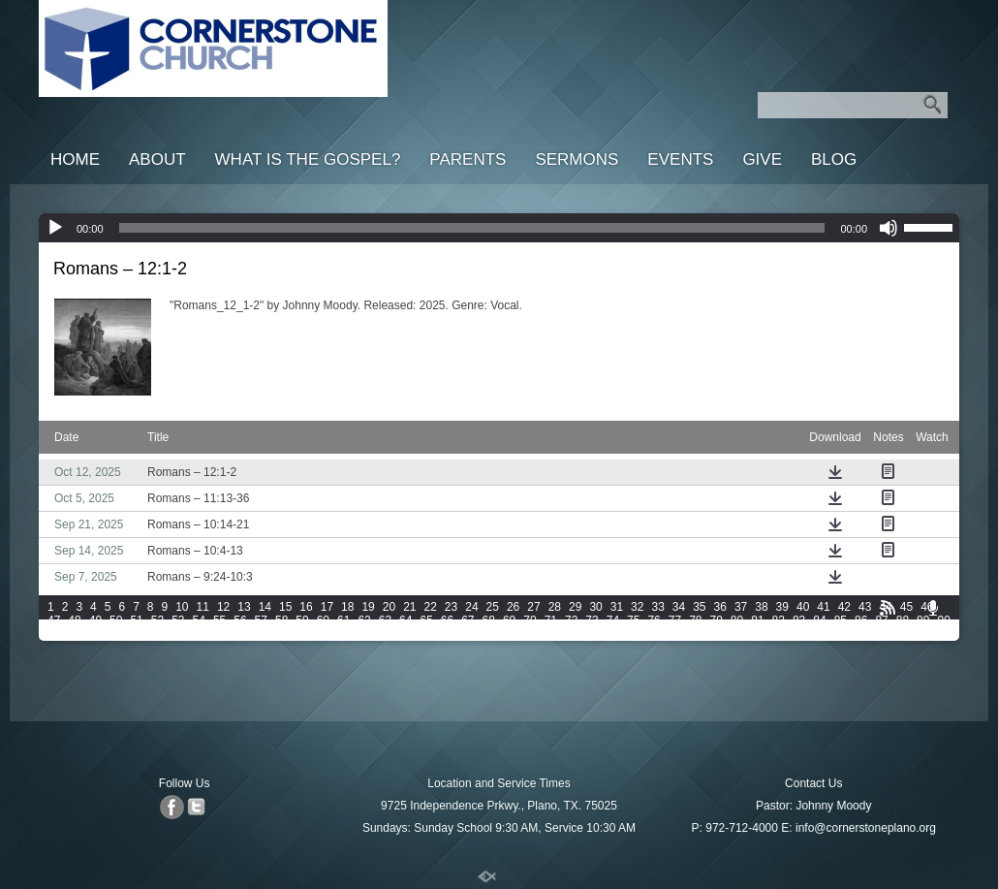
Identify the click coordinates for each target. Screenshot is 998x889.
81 (757, 620)
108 (460, 634)
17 (327, 607)
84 (819, 620)
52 (157, 620)
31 (616, 607)
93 (95, 634)
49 (95, 620)
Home (75, 159)
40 (802, 607)
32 (637, 607)
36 (720, 607)
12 (223, 607)
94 (115, 634)
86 (861, 620)
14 (265, 607)
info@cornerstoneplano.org (865, 828)
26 (513, 607)
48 (74, 620)
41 (823, 607)
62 (364, 620)
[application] (499, 227)
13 (243, 607)
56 (240, 620)
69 (509, 620)
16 (305, 607)
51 (136, 620)
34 (678, 607)
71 (551, 620)
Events (680, 159)
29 (575, 607)
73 (591, 620)
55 (219, 620)
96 (157, 634)
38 (761, 607)
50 (115, 620)
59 (302, 620)
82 (778, 620)
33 (657, 607)
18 (347, 607)
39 (782, 607)
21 (409, 607)
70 (529, 620)
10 (181, 607)
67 (467, 620)
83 (799, 620)
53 (178, 620)
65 (426, 620)
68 (489, 620)
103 (324, 634)
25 (492, 607)
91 (53, 634)
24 (471, 607)
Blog (834, 159)
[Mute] (888, 228)
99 (219, 634)
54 (199, 620)
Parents (467, 159)
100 (243, 634)
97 (178, 634)
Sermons (576, 159)
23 (451, 607)
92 (74, 634)
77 (675, 620)
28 (554, 607)
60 (323, 620)
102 (297, 634)
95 (136, 634)
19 (367, 607)
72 (571, 620)
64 (405, 620)
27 (533, 607)
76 (653, 620)
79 (716, 620)
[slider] (472, 228)
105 (379, 634)
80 (737, 620)
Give (762, 159)
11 (203, 607)
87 (881, 620)
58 (281, 620)
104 (351, 634)
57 (261, 620)
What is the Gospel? (308, 159)
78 (695, 620)
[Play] (55, 228)
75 (633, 620)
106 (406, 634)
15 (285, 607)
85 (840, 620)
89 (923, 620)
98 (199, 634)
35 (699, 607)
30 (595, 607)
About (157, 159)
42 (844, 607)
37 (740, 607)
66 (447, 620)
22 (430, 607)
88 (902, 620)
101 (270, 634)
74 (613, 620)
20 (389, 607)
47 (53, 620)
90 (943, 620)
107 (433, 634)
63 (385, 620)
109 (488, 634)
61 (343, 620)
